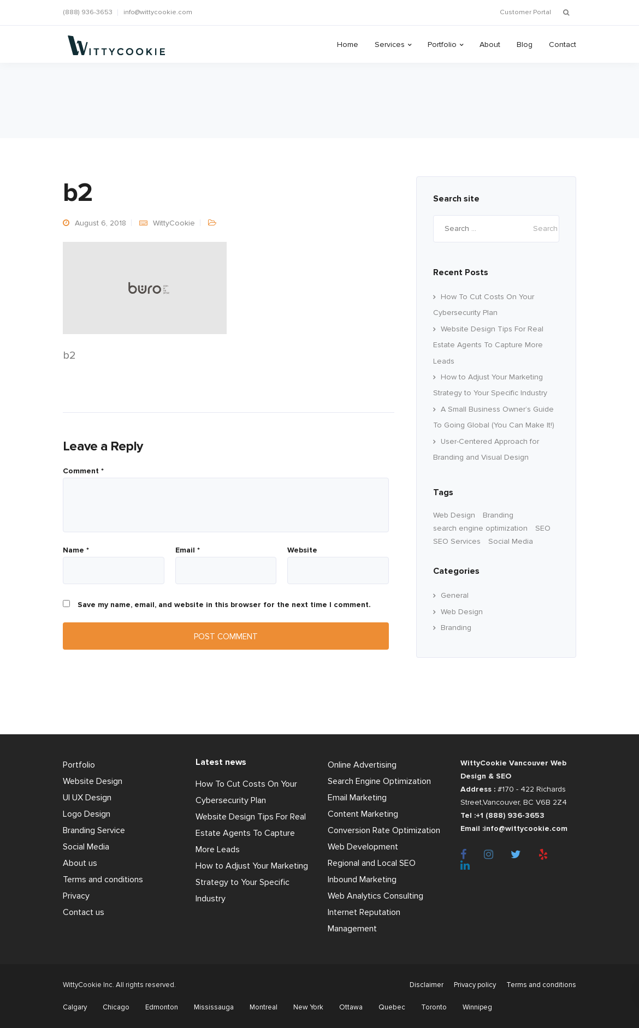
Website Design (92, 781)
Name (76, 550)
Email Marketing (357, 797)
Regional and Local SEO (372, 863)
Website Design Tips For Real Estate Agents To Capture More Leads (488, 345)
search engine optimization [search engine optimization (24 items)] (480, 528)
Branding (456, 627)
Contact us (83, 912)
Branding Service (94, 830)
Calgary (75, 1007)
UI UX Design (87, 797)
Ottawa (351, 1007)
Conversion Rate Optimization (384, 830)
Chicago (116, 1007)
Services (390, 44)
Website (302, 550)
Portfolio (442, 44)
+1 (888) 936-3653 (510, 815)
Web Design (462, 611)
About (490, 44)
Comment (83, 471)
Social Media (86, 846)
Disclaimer (426, 985)
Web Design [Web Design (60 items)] (454, 515)
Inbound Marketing (362, 879)
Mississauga (214, 1007)
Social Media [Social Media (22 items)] (510, 541)
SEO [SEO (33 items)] (543, 528)
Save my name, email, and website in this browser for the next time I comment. (224, 605)
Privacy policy (475, 985)
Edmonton (161, 1007)
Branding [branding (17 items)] (498, 515)
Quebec (391, 1007)
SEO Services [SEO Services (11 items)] (457, 541)
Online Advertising (362, 764)
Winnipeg (477, 1007)
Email (187, 550)
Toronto (434, 1007)
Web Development (363, 846)
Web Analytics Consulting (375, 895)
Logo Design (86, 814)
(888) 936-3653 (88, 12)
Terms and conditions (103, 879)
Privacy (76, 895)
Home (347, 44)
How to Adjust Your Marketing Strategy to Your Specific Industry (252, 882)
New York (308, 1007)
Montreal (263, 1007)
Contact (562, 44)
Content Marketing (363, 814)
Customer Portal (525, 12)
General (455, 595)
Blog (524, 44)
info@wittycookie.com (157, 12)
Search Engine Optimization (379, 781)
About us (80, 863)
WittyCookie (174, 223)
